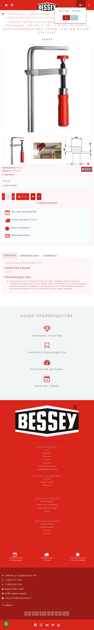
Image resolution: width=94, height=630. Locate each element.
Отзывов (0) (50, 255)
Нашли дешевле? (10, 185)
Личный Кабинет (47, 524)
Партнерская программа (47, 508)
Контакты (47, 479)
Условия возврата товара (47, 469)
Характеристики (29, 255)
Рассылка (47, 533)
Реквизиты (47, 456)
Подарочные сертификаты (47, 504)
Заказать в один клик (48, 203)
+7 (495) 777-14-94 (13, 580)
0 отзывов (46, 42)
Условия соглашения (47, 466)
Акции (47, 511)
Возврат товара (47, 482)
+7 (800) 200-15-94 (13, 584)
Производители (47, 501)
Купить (22, 196)
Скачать (47, 459)
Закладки (47, 530)
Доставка (47, 453)
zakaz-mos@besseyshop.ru (18, 598)
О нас (47, 450)
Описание (10, 255)
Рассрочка (47, 463)
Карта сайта (47, 485)
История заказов (47, 527)
